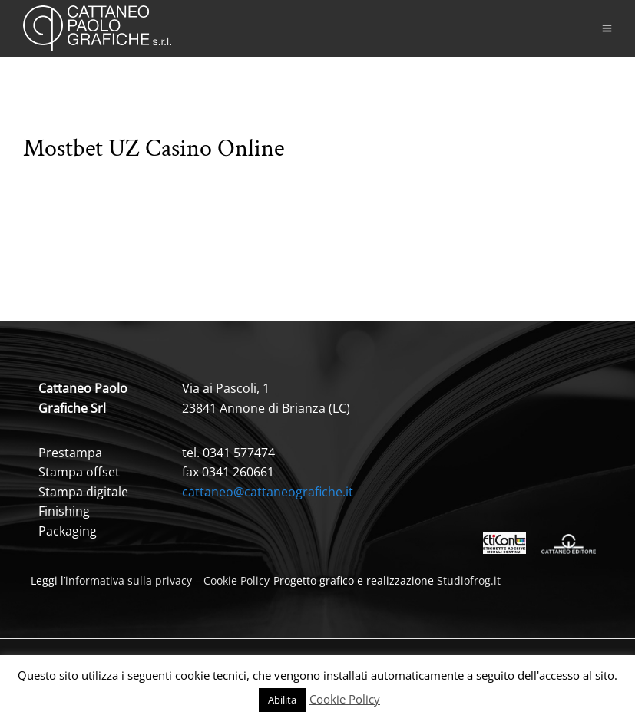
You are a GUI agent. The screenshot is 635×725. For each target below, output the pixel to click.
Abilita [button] (282, 700)
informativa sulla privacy (128, 580)
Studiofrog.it (469, 580)
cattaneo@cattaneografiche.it (267, 491)
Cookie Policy (236, 580)
